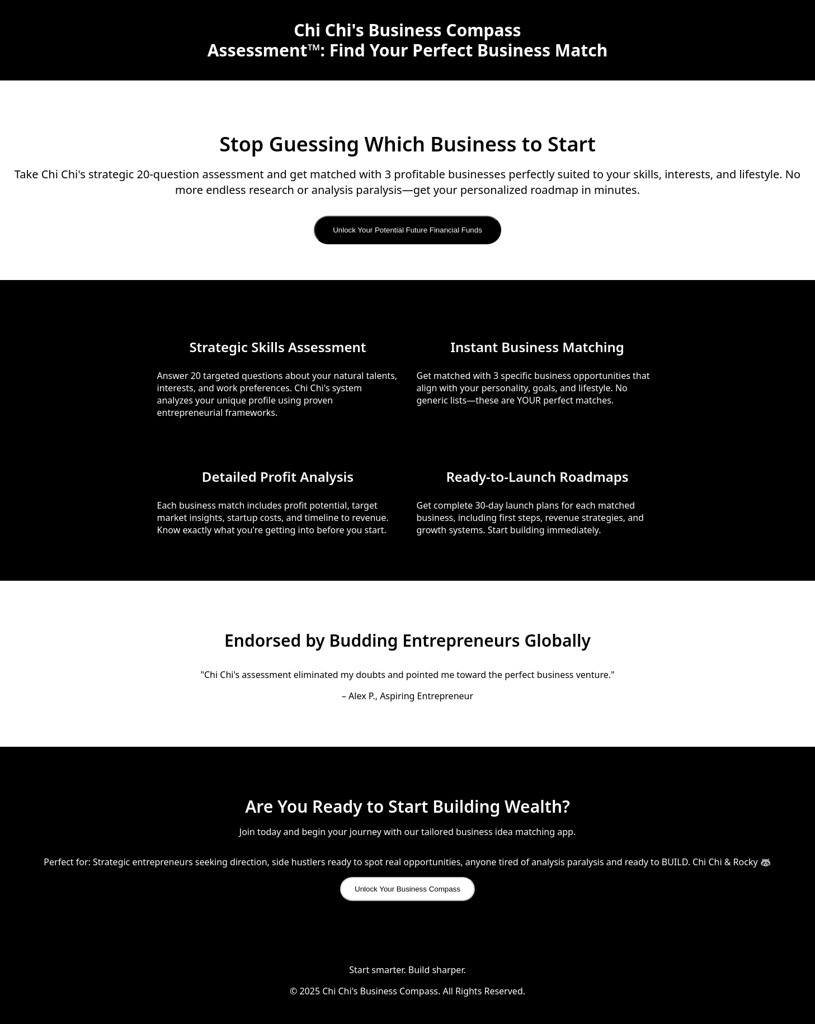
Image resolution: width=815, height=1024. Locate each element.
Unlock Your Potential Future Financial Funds (407, 230)
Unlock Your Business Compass (407, 889)
